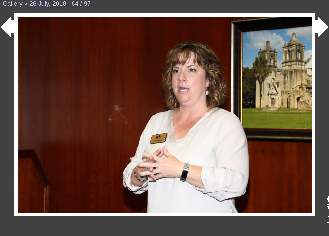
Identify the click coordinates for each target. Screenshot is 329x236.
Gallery (13, 3)
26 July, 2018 (47, 3)
